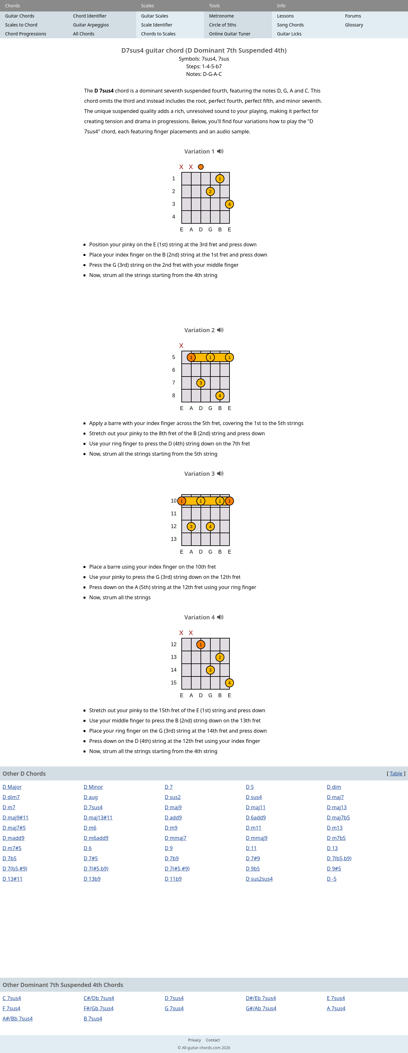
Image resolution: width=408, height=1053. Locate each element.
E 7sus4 (336, 998)
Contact (213, 1040)
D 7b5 (10, 858)
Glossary (354, 25)
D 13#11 (13, 878)
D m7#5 (12, 848)
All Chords (83, 34)
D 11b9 (173, 878)
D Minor (93, 786)
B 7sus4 (93, 1018)
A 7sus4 (336, 1008)
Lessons (285, 16)
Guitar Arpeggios (91, 25)
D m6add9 (96, 837)
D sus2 (173, 797)
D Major (12, 786)
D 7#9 (253, 858)
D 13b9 (92, 878)
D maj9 (173, 807)
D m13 (335, 827)
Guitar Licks (289, 34)
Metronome (221, 16)
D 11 (251, 848)
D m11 (253, 827)
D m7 (9, 807)
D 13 (332, 848)
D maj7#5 (14, 827)
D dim (334, 786)
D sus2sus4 (259, 878)
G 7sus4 (174, 1008)
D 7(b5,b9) (339, 858)
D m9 (171, 827)
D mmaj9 (256, 837)
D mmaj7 (175, 837)
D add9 (173, 817)
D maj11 (256, 807)
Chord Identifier (89, 16)
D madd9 (14, 837)
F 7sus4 (11, 1008)
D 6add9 (256, 817)
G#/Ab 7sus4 (261, 1008)
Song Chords (290, 25)
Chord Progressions (25, 34)
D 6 (87, 848)
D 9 (169, 848)
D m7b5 (336, 837)
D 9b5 (253, 868)
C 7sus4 (12, 998)
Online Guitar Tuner (230, 34)
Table (396, 773)
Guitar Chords (19, 16)
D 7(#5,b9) (96, 868)
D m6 (90, 827)
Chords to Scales (158, 34)
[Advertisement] (204, 304)
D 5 (250, 786)
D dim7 (11, 797)
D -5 (332, 878)
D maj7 (335, 797)
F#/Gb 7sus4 (98, 1008)
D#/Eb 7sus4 (261, 998)
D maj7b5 (338, 817)
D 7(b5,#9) (15, 868)
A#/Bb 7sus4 (18, 1018)
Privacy (194, 1040)
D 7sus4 (93, 807)
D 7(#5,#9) (177, 868)
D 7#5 (91, 858)
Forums (353, 16)
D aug (91, 797)
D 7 (169, 786)
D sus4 (254, 797)
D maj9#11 (16, 817)
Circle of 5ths (222, 25)
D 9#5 (334, 868)
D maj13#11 (98, 817)
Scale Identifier (156, 25)
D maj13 (337, 807)
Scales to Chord (21, 25)
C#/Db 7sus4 (99, 998)
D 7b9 (172, 858)
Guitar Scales (154, 16)
